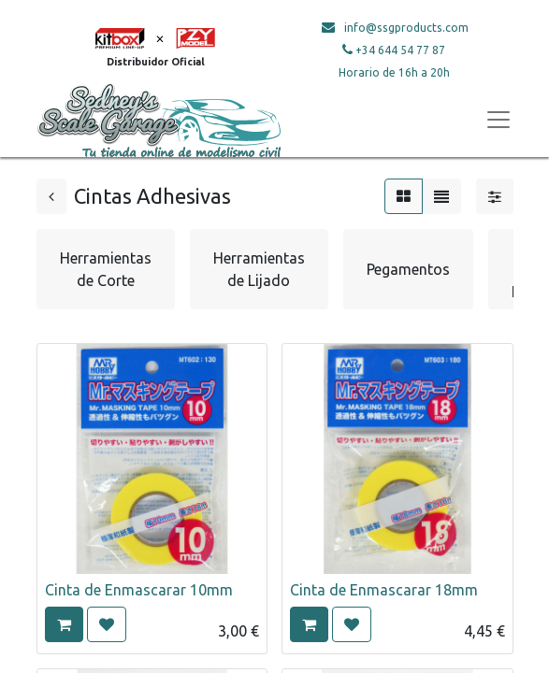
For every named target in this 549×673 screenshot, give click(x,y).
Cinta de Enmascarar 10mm (139, 589)
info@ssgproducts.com (406, 27)
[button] (64, 624)
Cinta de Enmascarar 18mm (384, 589)
